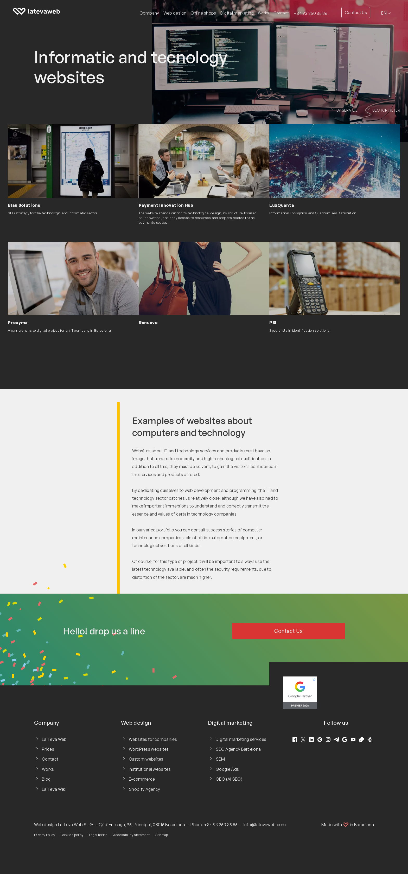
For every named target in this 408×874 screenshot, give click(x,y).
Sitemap (161, 835)
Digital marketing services (241, 739)
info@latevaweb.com (264, 824)
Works (263, 12)
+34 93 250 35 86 (310, 13)
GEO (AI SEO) (229, 779)
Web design (45, 824)
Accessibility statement (131, 835)
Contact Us (356, 12)
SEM (220, 759)
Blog (46, 779)
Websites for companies (153, 739)
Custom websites (146, 759)
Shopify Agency (144, 789)
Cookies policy (72, 835)
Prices (48, 749)
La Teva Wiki (54, 789)
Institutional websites (150, 769)
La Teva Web (54, 739)
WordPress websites (149, 749)
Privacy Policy (44, 835)
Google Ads (227, 769)
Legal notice (98, 835)
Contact (281, 12)
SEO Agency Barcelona (238, 749)
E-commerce (142, 779)
